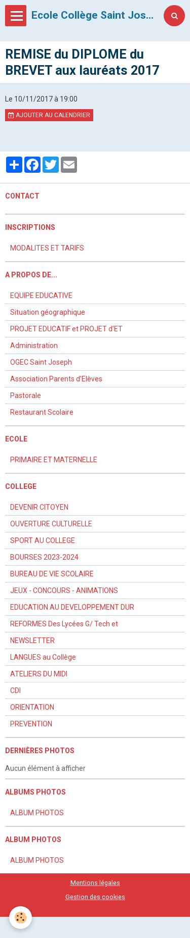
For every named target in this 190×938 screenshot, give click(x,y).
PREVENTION (31, 724)
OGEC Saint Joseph (41, 362)
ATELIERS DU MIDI (38, 674)
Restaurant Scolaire (41, 412)
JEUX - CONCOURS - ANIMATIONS (64, 590)
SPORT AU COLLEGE (42, 540)
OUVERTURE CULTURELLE (51, 524)
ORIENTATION (32, 707)
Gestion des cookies (95, 897)
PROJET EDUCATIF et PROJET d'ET (66, 329)
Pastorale (25, 395)
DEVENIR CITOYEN (39, 507)
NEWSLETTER (32, 640)
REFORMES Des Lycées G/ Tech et (64, 624)
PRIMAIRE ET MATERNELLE (53, 460)
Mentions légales (95, 882)
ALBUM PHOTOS (37, 813)
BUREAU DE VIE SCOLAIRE (52, 574)
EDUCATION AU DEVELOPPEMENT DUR (72, 607)
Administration (34, 345)
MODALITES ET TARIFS (47, 248)
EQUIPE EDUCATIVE (41, 295)
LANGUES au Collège (43, 657)
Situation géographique (47, 312)
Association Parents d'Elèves (56, 379)
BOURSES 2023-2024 (44, 557)
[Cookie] (20, 917)
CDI (15, 690)
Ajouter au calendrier (49, 115)
